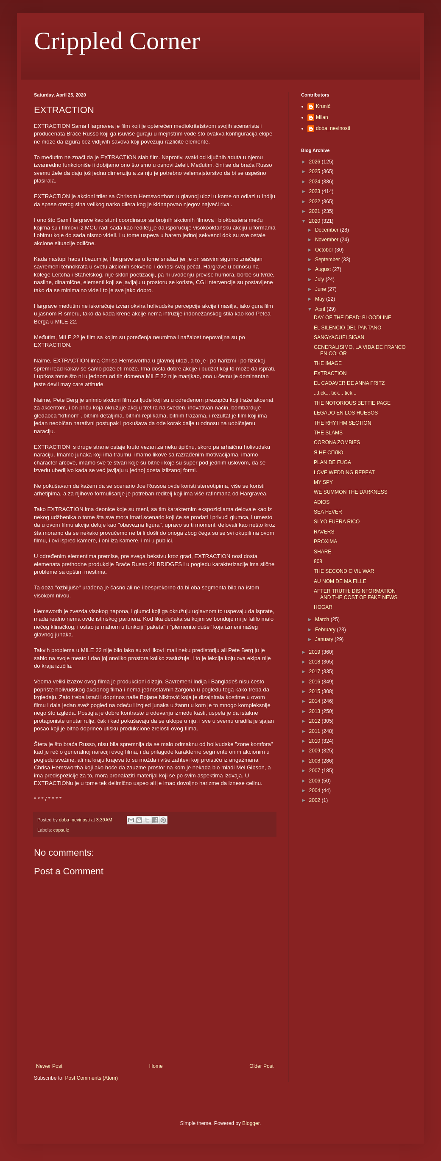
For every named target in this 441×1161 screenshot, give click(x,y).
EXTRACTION (330, 373)
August (323, 269)
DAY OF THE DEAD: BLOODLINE (352, 318)
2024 (315, 182)
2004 (315, 790)
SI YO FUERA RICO (337, 522)
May (320, 299)
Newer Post (49, 1066)
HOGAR (323, 607)
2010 (315, 741)
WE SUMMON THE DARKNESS (351, 492)
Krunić (323, 106)
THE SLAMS (328, 433)
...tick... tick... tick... (335, 393)
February (326, 630)
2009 (315, 751)
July (320, 279)
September (328, 260)
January (325, 639)
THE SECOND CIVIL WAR (344, 571)
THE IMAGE (328, 363)
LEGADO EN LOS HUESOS (346, 413)
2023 (315, 191)
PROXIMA (325, 542)
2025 (315, 171)
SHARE (322, 552)
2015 (315, 691)
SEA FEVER (328, 512)
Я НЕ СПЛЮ (328, 453)
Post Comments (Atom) (91, 1078)
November (327, 240)
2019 (315, 652)
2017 (315, 671)
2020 (315, 221)
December (327, 230)
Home (156, 1066)
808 (318, 561)
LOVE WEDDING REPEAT (344, 472)
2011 (315, 731)
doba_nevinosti (333, 128)
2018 (315, 662)
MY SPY (323, 482)
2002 (315, 800)
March (323, 619)
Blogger (251, 1123)
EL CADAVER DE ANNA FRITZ (349, 383)
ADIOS (321, 502)
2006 (315, 781)
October (325, 250)
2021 (315, 211)
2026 (315, 162)
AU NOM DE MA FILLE (340, 581)
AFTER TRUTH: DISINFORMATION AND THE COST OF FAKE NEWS (355, 594)
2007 (315, 771)
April (321, 309)
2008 (315, 761)
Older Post (261, 1066)
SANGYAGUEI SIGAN (339, 337)
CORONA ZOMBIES (337, 442)
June (321, 289)
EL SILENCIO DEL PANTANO (347, 328)
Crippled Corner (117, 41)
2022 (315, 202)
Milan (322, 117)
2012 (315, 721)
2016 (315, 682)
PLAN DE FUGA (332, 462)
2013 (315, 711)
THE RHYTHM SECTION (342, 423)
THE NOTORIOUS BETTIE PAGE (352, 403)
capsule (61, 829)
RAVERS (324, 532)
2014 (315, 701)
